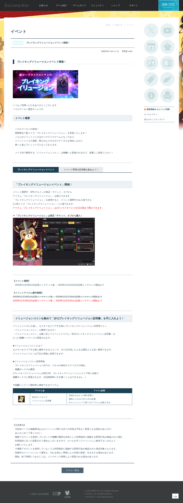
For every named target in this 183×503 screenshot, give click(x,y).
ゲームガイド (79, 5)
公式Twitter (151, 30)
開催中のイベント (151, 47)
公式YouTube (167, 30)
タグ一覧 (151, 79)
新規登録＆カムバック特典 (158, 109)
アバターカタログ (167, 47)
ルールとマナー (150, 114)
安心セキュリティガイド (154, 119)
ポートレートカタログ (151, 63)
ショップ (115, 5)
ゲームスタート (168, 5)
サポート (133, 5)
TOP (175, 496)
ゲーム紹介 (61, 5)
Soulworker (16, 5)
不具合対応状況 (151, 95)
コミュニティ (97, 5)
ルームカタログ (167, 95)
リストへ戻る (72, 470)
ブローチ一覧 (167, 79)
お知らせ (43, 5)
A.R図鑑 (167, 63)
